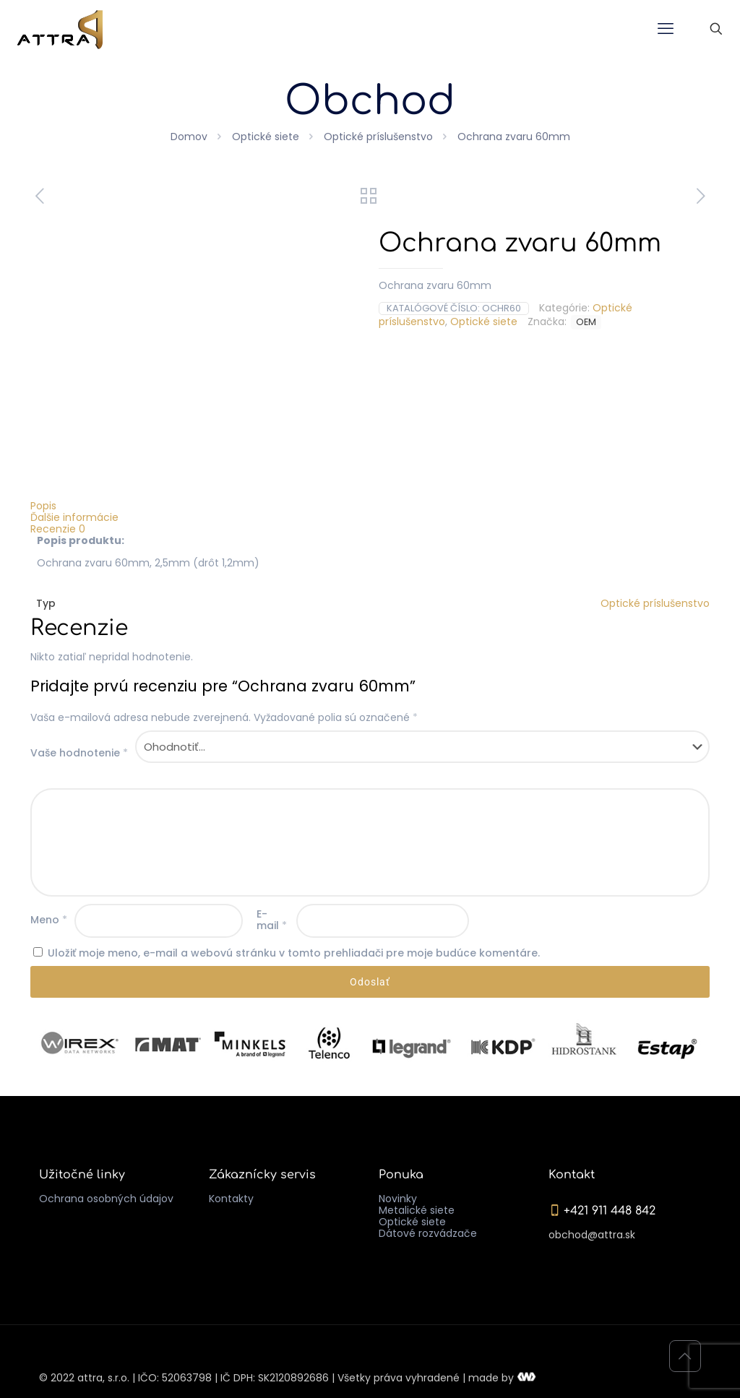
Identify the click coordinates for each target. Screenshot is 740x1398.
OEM (586, 322)
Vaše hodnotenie (79, 753)
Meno (48, 919)
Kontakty (231, 1198)
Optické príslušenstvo (378, 136)
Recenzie (57, 529)
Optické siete (265, 136)
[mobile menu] (665, 29)
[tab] (370, 506)
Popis (43, 506)
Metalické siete (417, 1210)
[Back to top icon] (685, 1356)
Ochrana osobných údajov (106, 1198)
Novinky (398, 1198)
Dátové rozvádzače (428, 1233)
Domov (189, 136)
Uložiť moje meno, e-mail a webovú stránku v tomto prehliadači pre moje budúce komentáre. (294, 953)
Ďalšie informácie (74, 517)
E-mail (272, 919)
